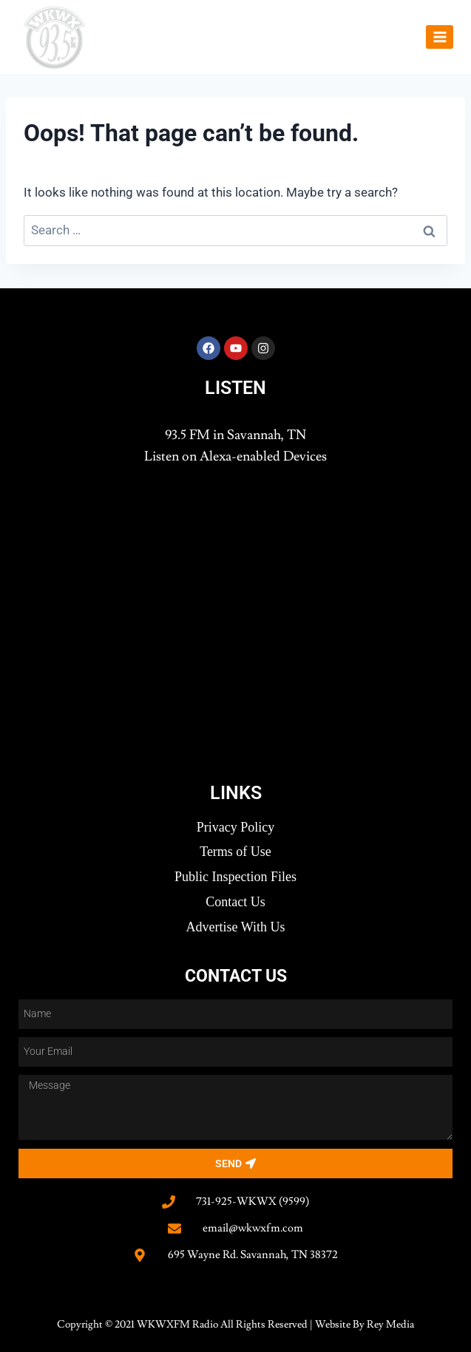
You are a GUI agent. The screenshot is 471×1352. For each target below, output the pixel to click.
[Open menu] (439, 36)
